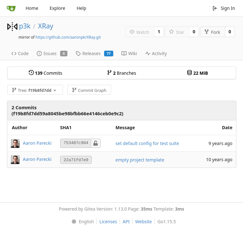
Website (143, 221)
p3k (24, 26)
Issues (52, 53)
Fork (212, 32)
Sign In (223, 8)
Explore (57, 8)
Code (20, 53)
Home (32, 8)
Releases (94, 53)
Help (81, 8)
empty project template (139, 160)
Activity (156, 53)
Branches (121, 73)
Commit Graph (89, 90)
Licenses (108, 221)
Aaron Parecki (37, 143)
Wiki (129, 53)
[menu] (81, 221)
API (125, 221)
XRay (45, 26)
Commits (45, 73)
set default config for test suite (147, 143)
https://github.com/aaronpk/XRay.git (68, 37)
